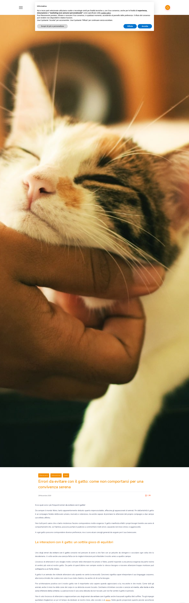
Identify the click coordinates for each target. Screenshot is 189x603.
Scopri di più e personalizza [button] (52, 26)
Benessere (44, 475)
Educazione (56, 475)
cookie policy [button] (106, 13)
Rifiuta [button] (130, 26)
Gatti (66, 475)
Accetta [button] (145, 26)
